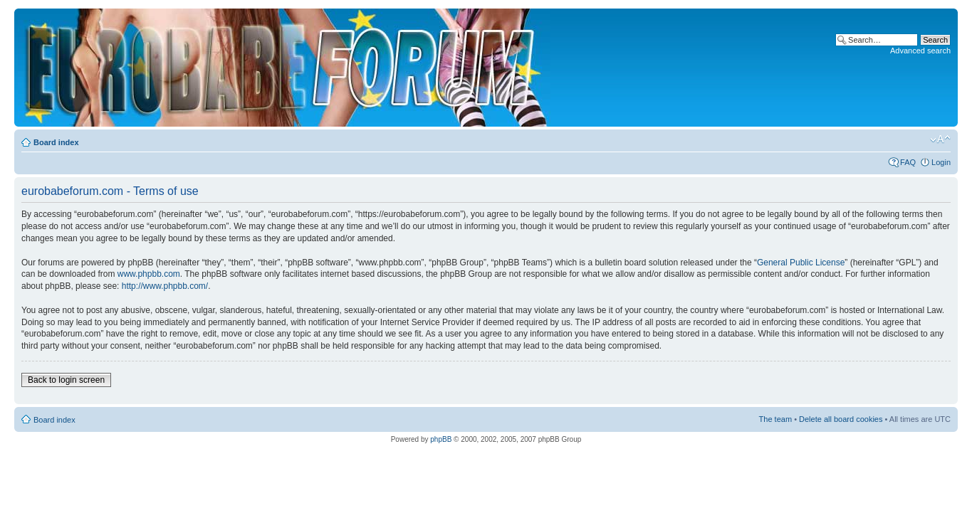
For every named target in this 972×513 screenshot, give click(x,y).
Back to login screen (66, 380)
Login (941, 162)
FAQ (908, 162)
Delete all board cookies (840, 419)
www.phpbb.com (148, 274)
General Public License (801, 263)
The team (775, 419)
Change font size (940, 139)
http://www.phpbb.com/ (165, 286)
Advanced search (920, 50)
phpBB (440, 439)
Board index (56, 142)
